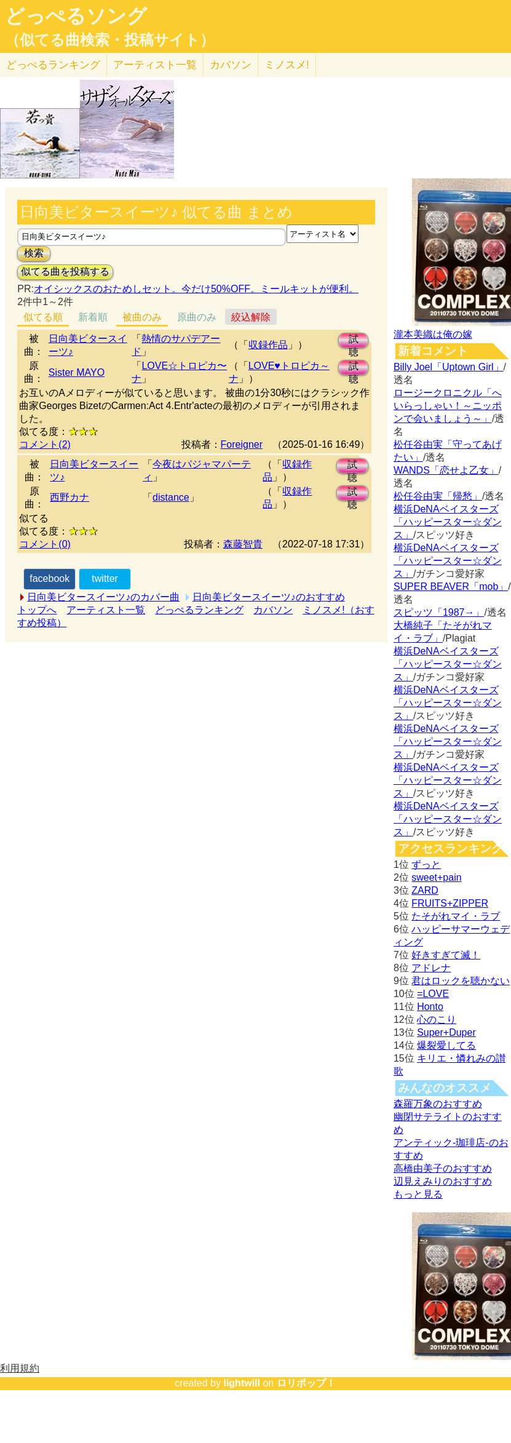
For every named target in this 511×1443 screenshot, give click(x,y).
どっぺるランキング (199, 610)
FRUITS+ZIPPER (449, 903)
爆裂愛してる (446, 1045)
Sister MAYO (77, 372)
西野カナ (69, 497)
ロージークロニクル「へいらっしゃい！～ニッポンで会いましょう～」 (448, 406)
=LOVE (433, 993)
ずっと (426, 864)
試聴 (353, 341)
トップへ (37, 610)
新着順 (93, 317)
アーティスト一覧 (105, 610)
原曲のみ (196, 317)
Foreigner (242, 444)
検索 (34, 253)
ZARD (424, 890)
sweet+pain (436, 877)
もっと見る (418, 1194)
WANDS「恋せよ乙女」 (446, 470)
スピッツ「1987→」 (439, 612)
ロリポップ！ (306, 1383)
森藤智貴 (243, 544)
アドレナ (431, 968)
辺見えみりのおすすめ (443, 1181)
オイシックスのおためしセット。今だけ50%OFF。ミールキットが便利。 (196, 289)
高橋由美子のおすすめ (443, 1168)
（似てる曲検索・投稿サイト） (110, 40)
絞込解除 (251, 317)
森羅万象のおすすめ (438, 1104)
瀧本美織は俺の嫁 (433, 334)
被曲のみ (142, 317)
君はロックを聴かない (460, 981)
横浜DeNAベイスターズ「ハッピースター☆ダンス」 (448, 522)
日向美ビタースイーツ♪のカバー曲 (103, 597)
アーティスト (155, 65)
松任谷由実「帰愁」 (438, 496)
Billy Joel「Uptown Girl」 (449, 367)
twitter (105, 578)
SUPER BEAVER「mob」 (451, 586)
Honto (430, 1006)
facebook (49, 578)
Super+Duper (446, 1032)
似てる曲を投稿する (65, 271)
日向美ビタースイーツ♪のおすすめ (268, 597)
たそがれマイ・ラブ (455, 916)
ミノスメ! (286, 65)
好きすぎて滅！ (445, 955)
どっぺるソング (76, 16)
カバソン (231, 65)
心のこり (436, 1019)
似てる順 (43, 317)
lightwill (241, 1383)
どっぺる (53, 65)
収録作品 (268, 345)
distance (171, 497)
